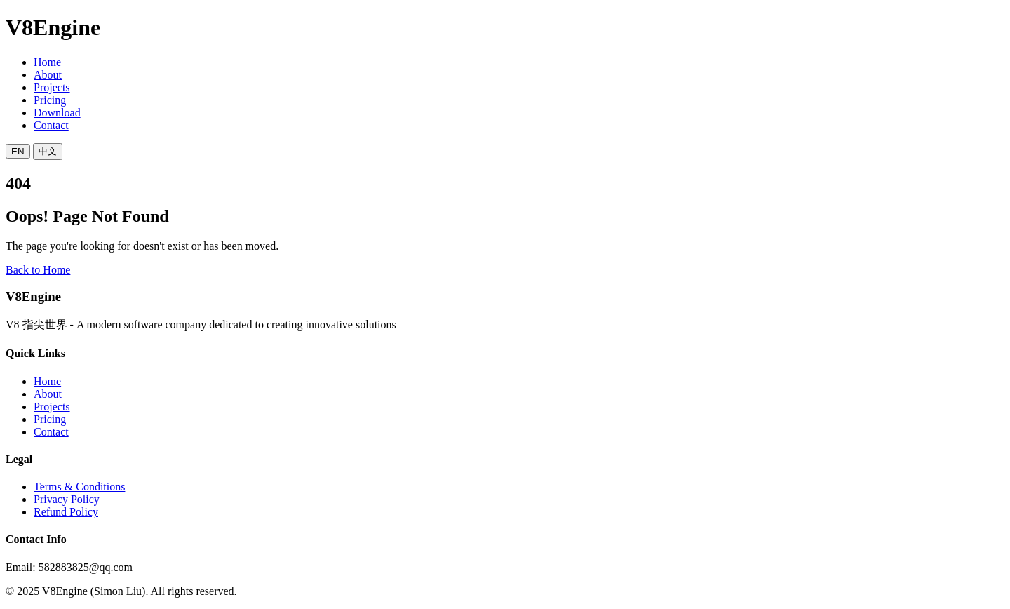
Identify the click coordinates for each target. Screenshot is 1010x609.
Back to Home (38, 270)
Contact (51, 125)
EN (18, 151)
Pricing (50, 100)
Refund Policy (66, 512)
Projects (52, 87)
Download (57, 113)
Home (47, 62)
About (48, 75)
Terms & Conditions (79, 487)
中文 (48, 151)
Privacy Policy (67, 499)
